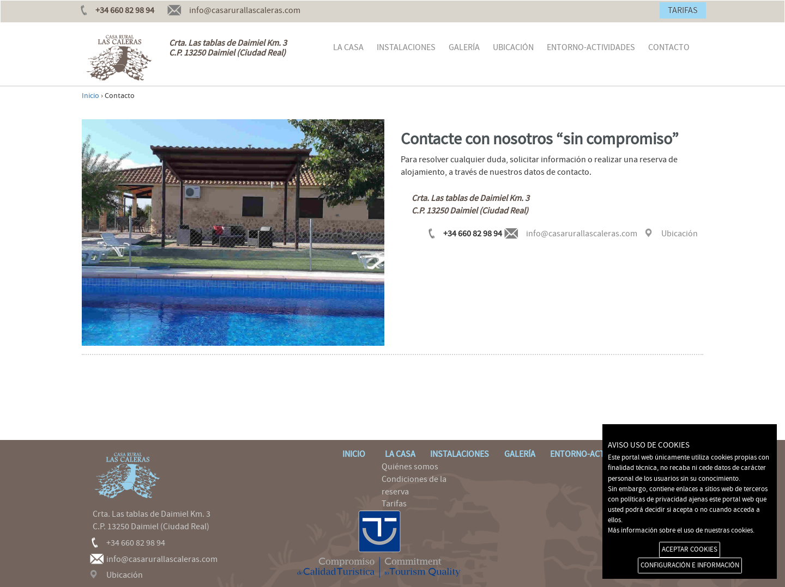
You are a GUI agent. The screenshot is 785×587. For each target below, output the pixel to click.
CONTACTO (669, 47)
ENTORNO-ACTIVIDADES (591, 47)
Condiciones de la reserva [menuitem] (409, 485)
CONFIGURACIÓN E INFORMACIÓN (690, 565)
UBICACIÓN (513, 47)
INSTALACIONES (406, 47)
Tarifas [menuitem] (389, 503)
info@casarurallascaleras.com (244, 10)
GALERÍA (464, 47)
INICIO (350, 454)
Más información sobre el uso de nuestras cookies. (681, 530)
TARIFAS (683, 10)
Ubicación (679, 233)
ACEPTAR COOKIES (689, 549)
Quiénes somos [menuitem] (405, 466)
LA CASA (348, 47)
